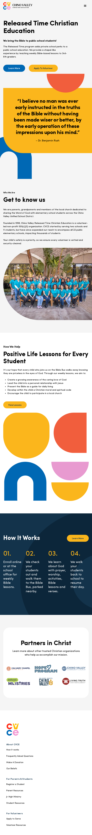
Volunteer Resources (16, 825)
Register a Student (15, 784)
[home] (18, 6)
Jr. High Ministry (13, 797)
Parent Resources (14, 791)
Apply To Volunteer (43, 68)
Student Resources (15, 803)
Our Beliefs (11, 769)
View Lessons (15, 404)
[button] (85, 6)
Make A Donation (14, 763)
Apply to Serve (13, 819)
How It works (12, 750)
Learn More (14, 68)
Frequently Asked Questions (19, 756)
